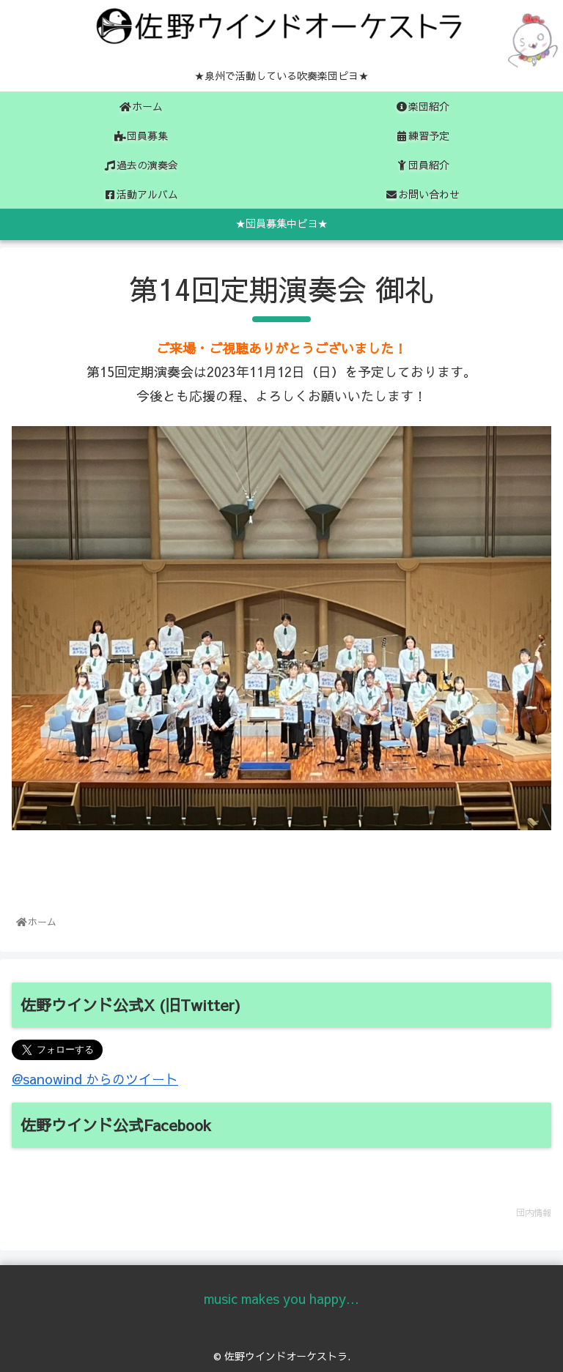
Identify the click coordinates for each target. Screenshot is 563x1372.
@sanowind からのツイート (95, 1079)
